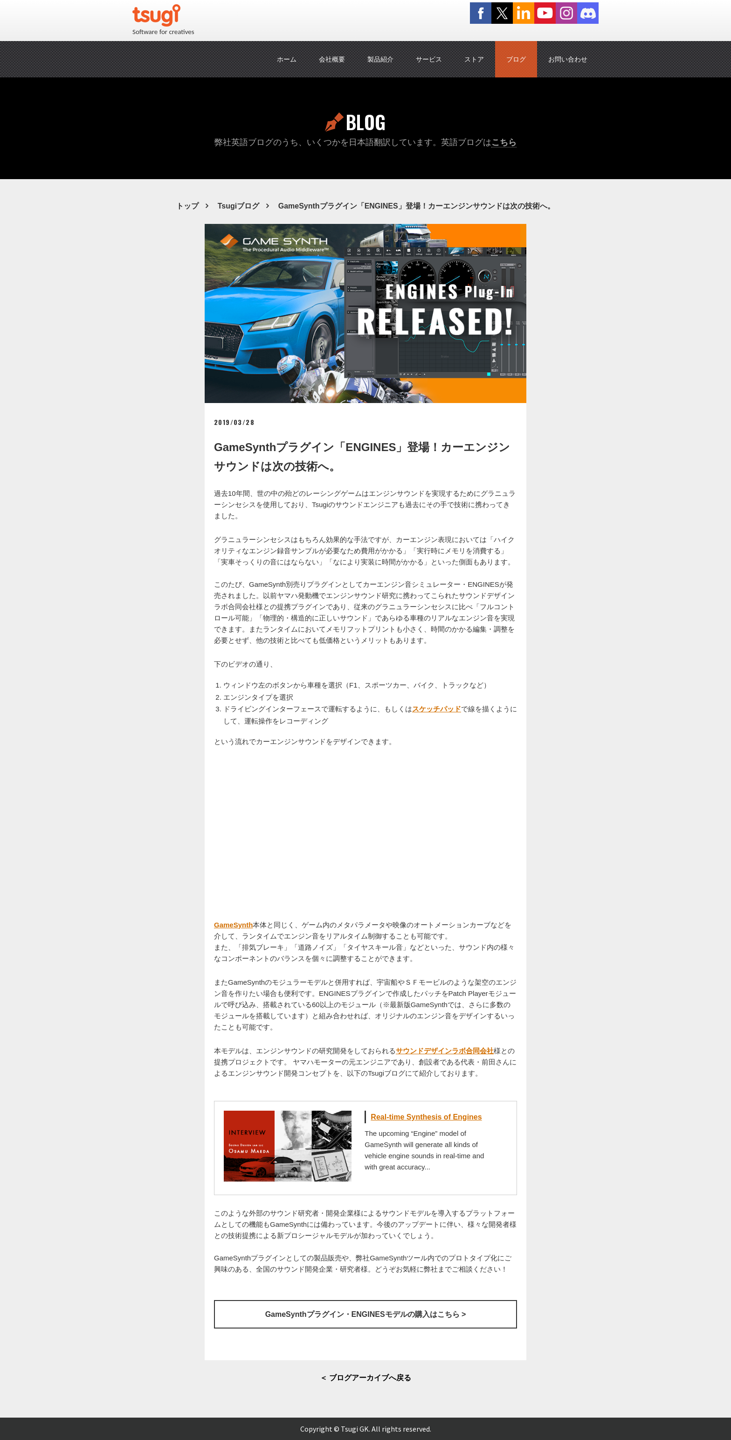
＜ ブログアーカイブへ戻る (365, 1378)
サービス (429, 59)
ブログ (516, 59)
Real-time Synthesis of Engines (426, 1117)
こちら (504, 142)
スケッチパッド (436, 709)
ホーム (287, 59)
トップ (187, 206)
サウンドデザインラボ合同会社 (445, 1051)
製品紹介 (380, 59)
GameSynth (233, 925)
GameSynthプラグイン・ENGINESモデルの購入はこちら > (365, 1314)
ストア (474, 59)
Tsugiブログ (238, 206)
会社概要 (332, 59)
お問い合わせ (567, 59)
